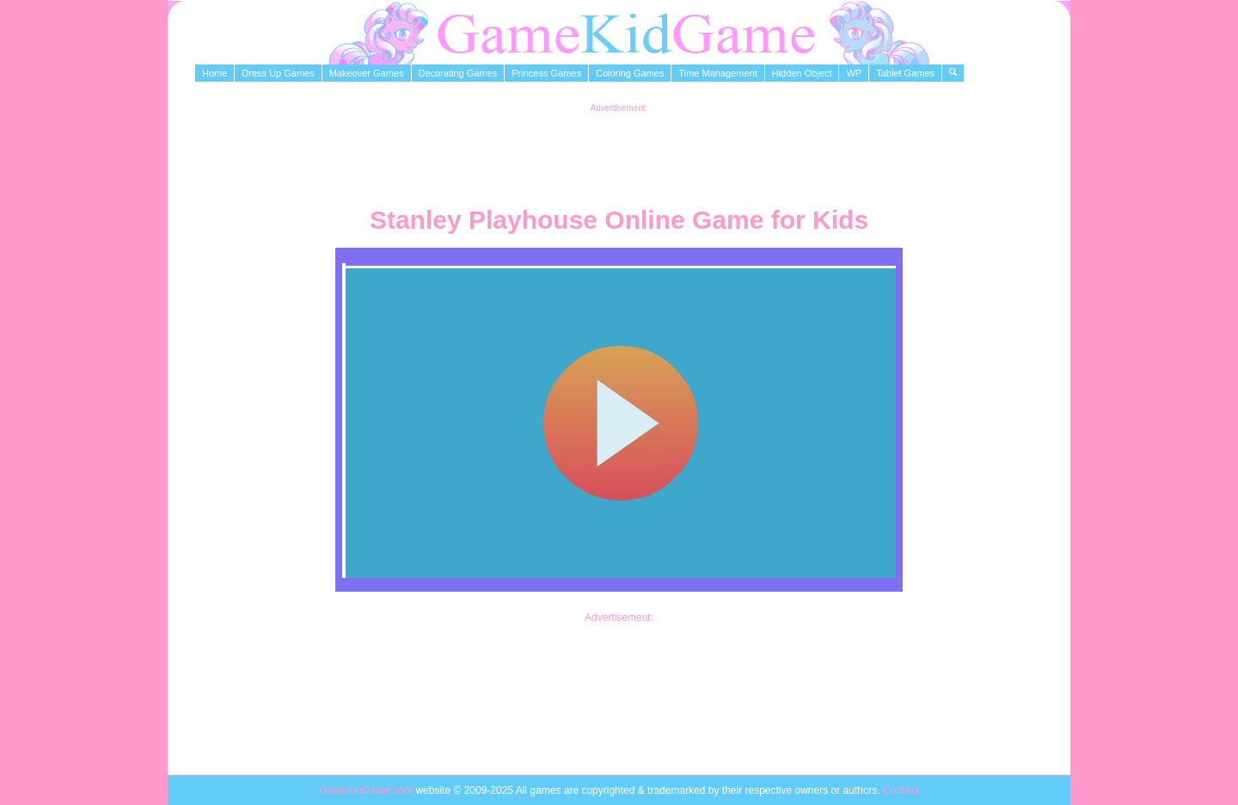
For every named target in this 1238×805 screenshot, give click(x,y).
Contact (900, 790)
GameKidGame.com (367, 790)
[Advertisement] (619, 151)
